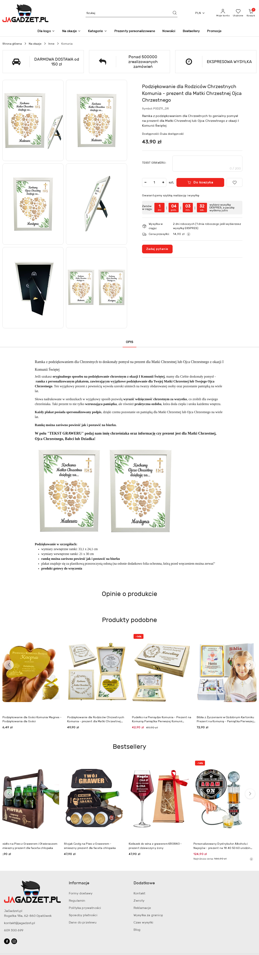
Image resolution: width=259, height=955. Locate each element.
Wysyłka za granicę (148, 915)
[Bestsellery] (191, 31)
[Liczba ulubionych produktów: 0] (238, 13)
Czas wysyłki (143, 922)
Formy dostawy (80, 893)
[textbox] (207, 164)
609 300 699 (13, 930)
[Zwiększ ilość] (163, 182)
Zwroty (139, 900)
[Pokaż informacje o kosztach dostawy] (188, 234)
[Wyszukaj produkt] (131, 13)
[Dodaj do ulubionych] (234, 182)
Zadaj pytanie (157, 249)
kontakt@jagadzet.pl (19, 923)
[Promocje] (214, 31)
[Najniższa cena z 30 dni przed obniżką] (255, 859)
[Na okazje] (71, 31)
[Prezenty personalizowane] (135, 31)
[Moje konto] (223, 13)
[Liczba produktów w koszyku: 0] (251, 13)
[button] (33, 120)
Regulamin (77, 900)
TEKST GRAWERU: (154, 162)
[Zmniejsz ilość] (145, 182)
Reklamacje (142, 908)
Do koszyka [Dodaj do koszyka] (200, 182)
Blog (137, 930)
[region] (192, 207)
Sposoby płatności (83, 915)
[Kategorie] (97, 31)
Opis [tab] (129, 342)
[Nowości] (169, 31)
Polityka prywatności (85, 908)
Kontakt (139, 893)
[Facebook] (7, 941)
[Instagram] (14, 941)
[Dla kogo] (46, 31)
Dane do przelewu (83, 922)
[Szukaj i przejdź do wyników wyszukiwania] (174, 13)
